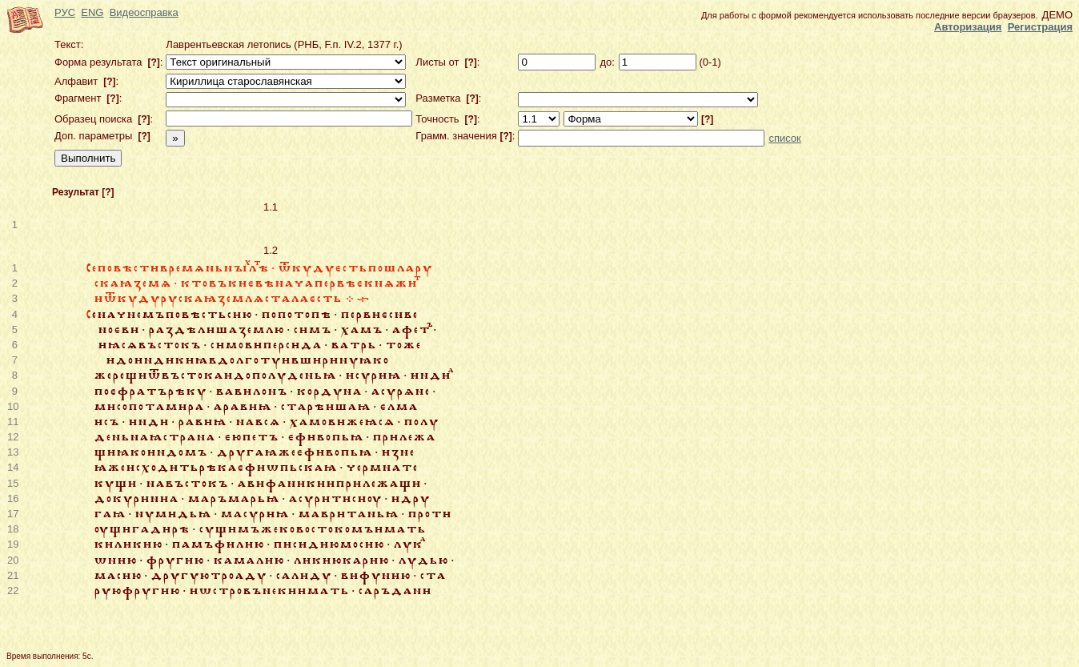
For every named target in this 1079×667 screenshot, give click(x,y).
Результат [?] (83, 192)
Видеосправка (144, 12)
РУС (64, 12)
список (784, 138)
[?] (152, 62)
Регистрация (1040, 27)
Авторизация (967, 27)
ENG (92, 12)
